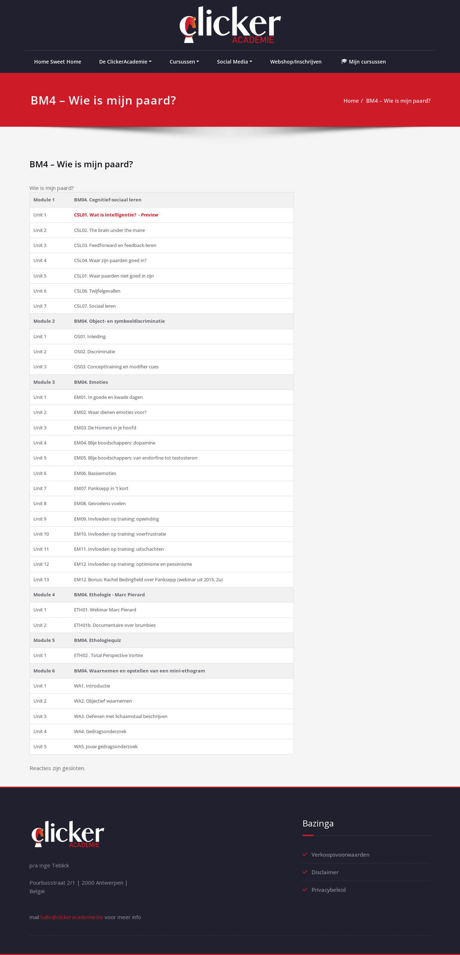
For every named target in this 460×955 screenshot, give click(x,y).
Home (351, 100)
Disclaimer (325, 872)
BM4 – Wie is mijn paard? (398, 100)
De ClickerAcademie (123, 61)
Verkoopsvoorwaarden (340, 854)
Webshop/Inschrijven (296, 61)
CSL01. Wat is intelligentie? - (116, 214)
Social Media (232, 61)
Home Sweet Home (57, 61)
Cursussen (182, 61)
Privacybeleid (329, 889)
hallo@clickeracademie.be (72, 917)
